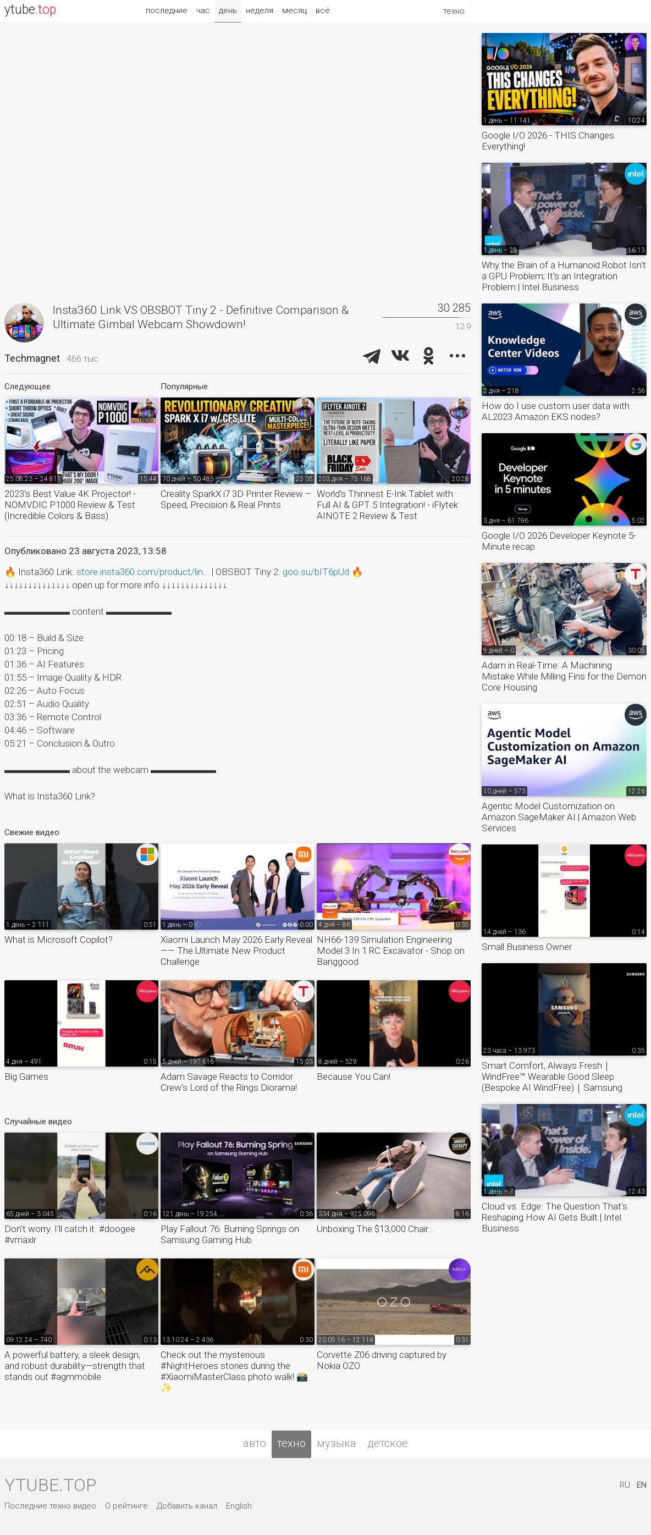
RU (625, 1485)
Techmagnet (32, 358)
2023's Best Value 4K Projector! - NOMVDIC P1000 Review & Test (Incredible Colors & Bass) (70, 504)
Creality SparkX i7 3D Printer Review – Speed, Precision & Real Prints (236, 499)
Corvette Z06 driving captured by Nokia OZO (381, 1360)
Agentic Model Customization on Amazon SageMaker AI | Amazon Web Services (559, 816)
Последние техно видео (50, 1506)
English (239, 1506)
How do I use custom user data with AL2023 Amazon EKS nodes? (556, 411)
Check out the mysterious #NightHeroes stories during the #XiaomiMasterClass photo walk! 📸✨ (234, 1371)
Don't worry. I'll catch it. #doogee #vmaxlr (69, 1234)
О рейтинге (126, 1506)
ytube (30, 9)
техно (291, 1443)
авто (254, 1443)
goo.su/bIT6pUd (316, 571)
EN (642, 1485)
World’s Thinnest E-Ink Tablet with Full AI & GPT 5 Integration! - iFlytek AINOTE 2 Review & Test (387, 504)
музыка (336, 1443)
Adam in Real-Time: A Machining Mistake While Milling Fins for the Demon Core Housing (564, 676)
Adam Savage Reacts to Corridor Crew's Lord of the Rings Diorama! (229, 1082)
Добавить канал (187, 1506)
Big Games (26, 1076)
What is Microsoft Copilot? (58, 939)
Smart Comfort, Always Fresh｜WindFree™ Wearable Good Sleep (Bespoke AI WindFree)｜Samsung (552, 1076)
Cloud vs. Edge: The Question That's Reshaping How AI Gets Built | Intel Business (554, 1217)
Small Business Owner (527, 946)
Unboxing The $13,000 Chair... (375, 1228)
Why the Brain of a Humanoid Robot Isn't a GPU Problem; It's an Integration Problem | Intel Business (564, 275)
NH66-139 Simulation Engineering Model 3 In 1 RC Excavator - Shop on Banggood (391, 950)
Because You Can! (353, 1076)
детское (387, 1443)
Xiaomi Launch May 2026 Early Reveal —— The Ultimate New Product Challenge (236, 950)
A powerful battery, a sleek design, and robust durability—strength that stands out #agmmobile (74, 1365)
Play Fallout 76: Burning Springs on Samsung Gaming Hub (230, 1234)
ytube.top (50, 1485)
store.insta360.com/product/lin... (142, 571)
